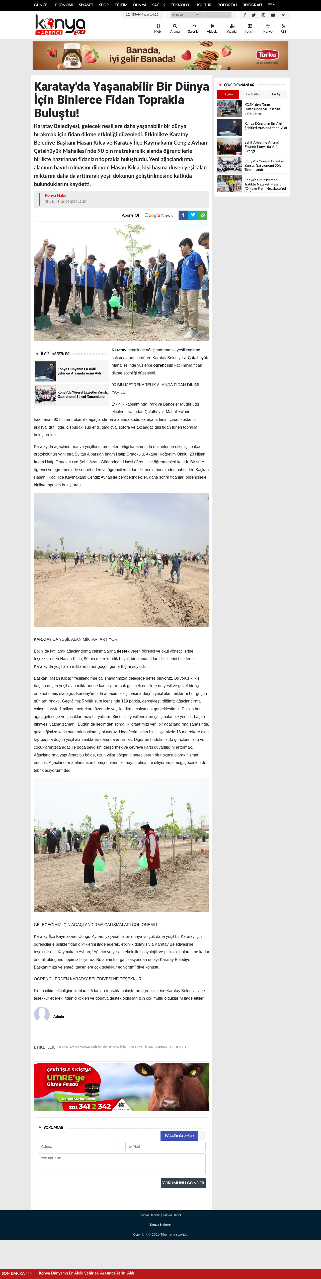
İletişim (250, 28)
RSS (283, 28)
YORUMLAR (53, 1128)
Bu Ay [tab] (276, 94)
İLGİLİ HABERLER (55, 354)
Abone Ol (150, 215)
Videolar (213, 28)
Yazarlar (232, 28)
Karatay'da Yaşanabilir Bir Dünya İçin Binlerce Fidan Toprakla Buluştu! (124, 1047)
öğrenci (160, 365)
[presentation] (76, 1227)
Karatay (119, 350)
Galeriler (194, 28)
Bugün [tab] (228, 94)
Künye (268, 28)
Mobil (158, 28)
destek (123, 651)
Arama (175, 28)
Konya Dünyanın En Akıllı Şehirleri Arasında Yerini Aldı (86, 1273)
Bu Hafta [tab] (252, 94)
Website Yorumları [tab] (179, 1136)
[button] (271, 5)
